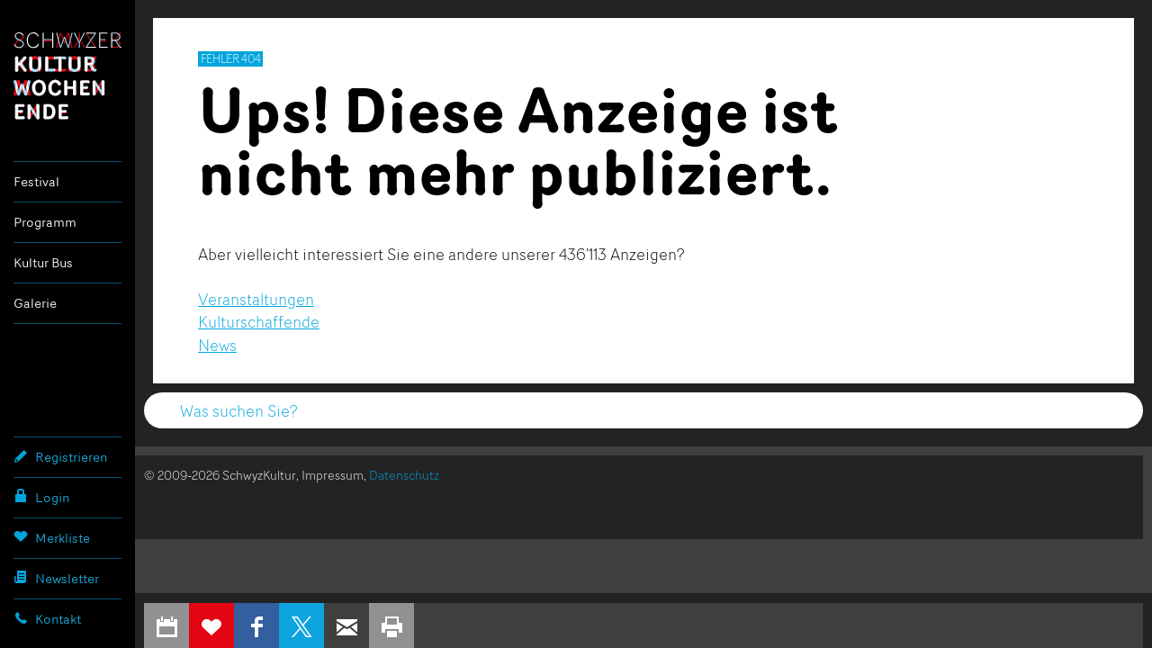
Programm (45, 221)
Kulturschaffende (259, 321)
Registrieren (60, 456)
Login (41, 497)
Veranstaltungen (256, 299)
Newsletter (56, 578)
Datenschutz (404, 474)
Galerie (35, 302)
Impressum (333, 474)
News (217, 345)
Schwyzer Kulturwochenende (68, 76)
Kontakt (47, 618)
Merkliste (52, 537)
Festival (36, 181)
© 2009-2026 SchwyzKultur (220, 474)
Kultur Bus (43, 262)
